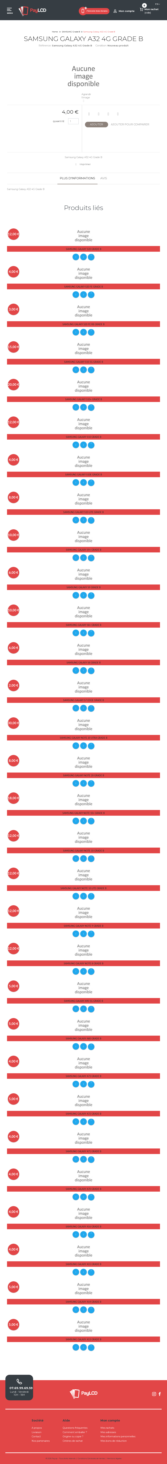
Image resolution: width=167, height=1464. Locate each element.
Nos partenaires (41, 1440)
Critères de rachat (73, 1440)
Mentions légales (114, 1458)
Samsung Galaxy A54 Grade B (83, 1301)
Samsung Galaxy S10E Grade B (83, 474)
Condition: (101, 45)
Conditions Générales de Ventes (91, 1458)
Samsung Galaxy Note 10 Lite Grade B (83, 888)
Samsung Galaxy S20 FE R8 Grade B (83, 324)
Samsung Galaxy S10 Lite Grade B (83, 512)
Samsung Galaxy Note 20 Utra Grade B (83, 737)
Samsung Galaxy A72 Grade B (83, 1113)
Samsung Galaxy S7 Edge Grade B (83, 700)
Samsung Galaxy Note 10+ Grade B (83, 813)
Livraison (36, 1432)
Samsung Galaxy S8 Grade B (84, 662)
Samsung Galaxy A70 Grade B (83, 1189)
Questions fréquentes (75, 1427)
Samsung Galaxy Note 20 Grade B (83, 775)
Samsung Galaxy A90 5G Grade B (83, 1000)
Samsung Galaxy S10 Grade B (83, 437)
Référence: (45, 45)
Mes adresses (108, 1432)
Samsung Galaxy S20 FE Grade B (83, 286)
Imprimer (85, 164)
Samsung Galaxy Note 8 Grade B (83, 963)
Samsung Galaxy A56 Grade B (83, 1226)
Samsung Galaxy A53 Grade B (83, 1339)
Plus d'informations (77, 178)
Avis (103, 178)
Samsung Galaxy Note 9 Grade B (83, 925)
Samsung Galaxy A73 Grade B (83, 1076)
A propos (37, 1427)
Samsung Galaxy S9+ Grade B (83, 549)
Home (55, 31)
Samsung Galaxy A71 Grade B (83, 1151)
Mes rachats (107, 1427)
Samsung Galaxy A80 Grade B (83, 1038)
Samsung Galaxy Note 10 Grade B (83, 850)
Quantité (58, 121)
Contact (36, 1436)
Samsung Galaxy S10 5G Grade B (83, 361)
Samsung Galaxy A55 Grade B (83, 1264)
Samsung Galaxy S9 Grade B (84, 587)
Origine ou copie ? (73, 1436)
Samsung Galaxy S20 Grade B (83, 249)
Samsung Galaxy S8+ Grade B (83, 625)
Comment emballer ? (75, 1432)
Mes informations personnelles (117, 1436)
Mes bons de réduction (113, 1440)
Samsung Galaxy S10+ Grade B (83, 399)
